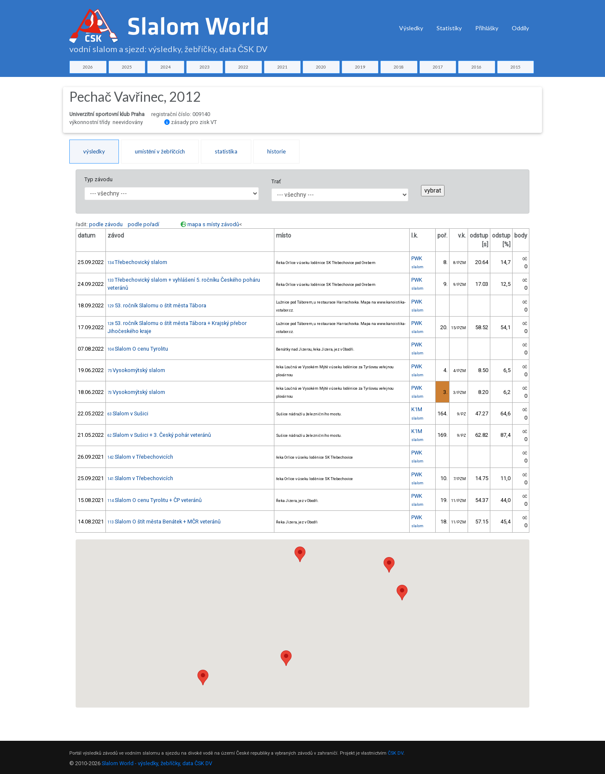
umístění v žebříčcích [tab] (160, 151)
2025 (127, 66)
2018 (399, 66)
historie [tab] (276, 151)
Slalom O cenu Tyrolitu (138, 349)
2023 (205, 66)
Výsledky (411, 28)
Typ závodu (98, 179)
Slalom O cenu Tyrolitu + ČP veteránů (155, 500)
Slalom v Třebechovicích (140, 457)
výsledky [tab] (94, 151)
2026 (88, 66)
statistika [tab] (226, 151)
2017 (438, 66)
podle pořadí (143, 224)
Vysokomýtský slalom (136, 370)
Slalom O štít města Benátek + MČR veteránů (164, 521)
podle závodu (106, 224)
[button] (300, 554)
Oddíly (520, 28)
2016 (476, 66)
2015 (515, 66)
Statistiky (449, 28)
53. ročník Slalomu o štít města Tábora (157, 305)
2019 (360, 66)
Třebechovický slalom (137, 262)
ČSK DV (395, 753)
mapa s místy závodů (213, 224)
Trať (276, 181)
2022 (243, 66)
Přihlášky (486, 28)
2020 (321, 66)
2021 (282, 66)
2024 (165, 66)
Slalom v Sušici (128, 413)
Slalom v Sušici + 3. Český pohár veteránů (159, 435)
